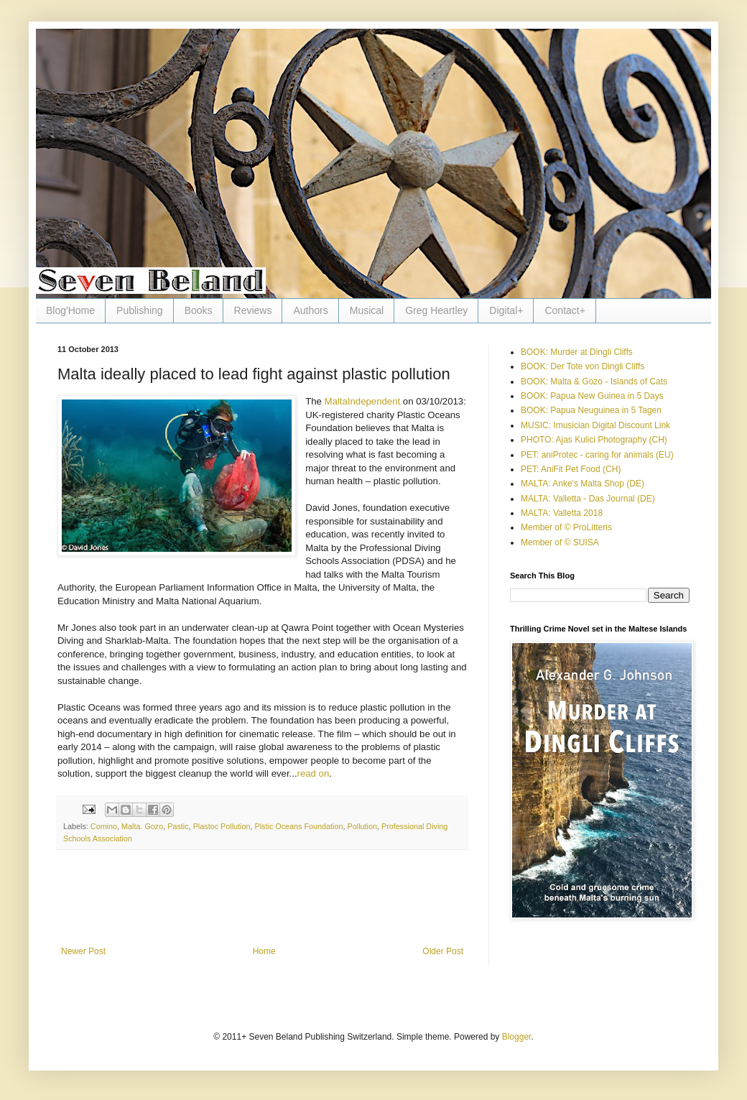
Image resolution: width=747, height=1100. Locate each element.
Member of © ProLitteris (566, 527)
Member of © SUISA (560, 542)
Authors (310, 310)
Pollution (362, 826)
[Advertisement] (262, 906)
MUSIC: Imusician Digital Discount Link (595, 425)
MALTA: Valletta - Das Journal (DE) (588, 499)
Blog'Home (70, 310)
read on (313, 773)
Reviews (253, 310)
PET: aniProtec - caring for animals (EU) (597, 455)
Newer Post (83, 951)
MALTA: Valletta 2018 (562, 513)
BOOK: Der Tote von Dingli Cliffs (582, 366)
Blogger (517, 1037)
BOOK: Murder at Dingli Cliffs (577, 352)
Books (199, 310)
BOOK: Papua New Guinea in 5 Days (592, 396)
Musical (367, 310)
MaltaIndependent (363, 401)
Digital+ (506, 310)
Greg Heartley (436, 310)
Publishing (139, 310)
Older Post (442, 951)
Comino (104, 826)
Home (264, 951)
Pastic (177, 826)
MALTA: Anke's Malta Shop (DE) (582, 484)
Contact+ (564, 310)
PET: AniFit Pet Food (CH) (571, 469)
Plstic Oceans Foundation (299, 826)
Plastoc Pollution (222, 826)
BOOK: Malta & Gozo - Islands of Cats (594, 381)
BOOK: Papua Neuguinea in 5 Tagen (591, 410)
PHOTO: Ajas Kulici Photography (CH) (594, 440)
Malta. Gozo (142, 826)
